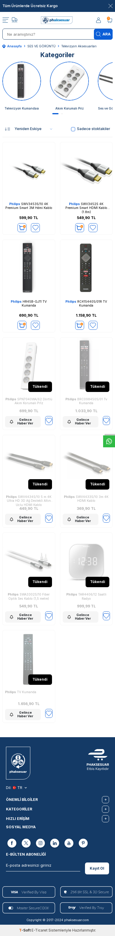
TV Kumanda (20, 692)
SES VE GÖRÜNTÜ (41, 46)
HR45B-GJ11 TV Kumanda (29, 304)
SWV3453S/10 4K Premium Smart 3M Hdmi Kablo (28, 206)
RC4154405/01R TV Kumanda (86, 304)
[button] (55, 113)
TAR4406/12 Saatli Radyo (86, 597)
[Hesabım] (99, 20)
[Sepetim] (110, 20)
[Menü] (5, 20)
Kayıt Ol (97, 868)
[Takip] (15, 20)
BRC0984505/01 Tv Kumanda (86, 401)
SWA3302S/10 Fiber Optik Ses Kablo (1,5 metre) (29, 597)
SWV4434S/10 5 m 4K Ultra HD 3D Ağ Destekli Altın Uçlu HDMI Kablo (28, 500)
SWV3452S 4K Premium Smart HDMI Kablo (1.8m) (86, 208)
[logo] (57, 20)
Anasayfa (12, 46)
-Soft (25, 930)
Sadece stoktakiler (90, 128)
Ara (103, 34)
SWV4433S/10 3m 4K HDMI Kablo (86, 499)
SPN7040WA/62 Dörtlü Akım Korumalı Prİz (28, 401)
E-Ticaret (39, 930)
